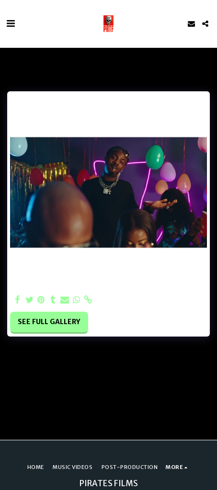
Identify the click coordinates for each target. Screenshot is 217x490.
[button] (10, 23)
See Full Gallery (49, 321)
